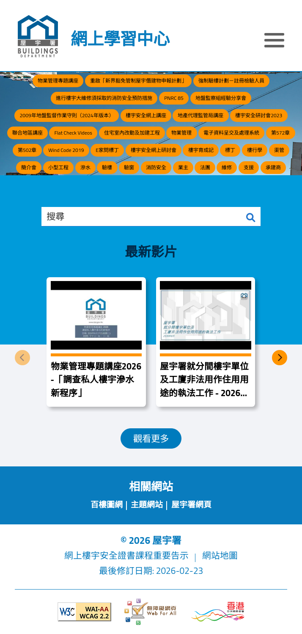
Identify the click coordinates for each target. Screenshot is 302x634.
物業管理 (181, 133)
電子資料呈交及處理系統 (231, 133)
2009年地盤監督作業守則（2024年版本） (67, 115)
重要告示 (171, 555)
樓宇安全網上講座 (146, 115)
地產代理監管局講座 (200, 115)
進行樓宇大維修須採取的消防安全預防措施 (104, 98)
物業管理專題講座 (58, 81)
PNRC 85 (174, 98)
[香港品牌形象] (217, 612)
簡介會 (28, 167)
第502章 (27, 150)
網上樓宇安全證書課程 (108, 555)
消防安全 (156, 167)
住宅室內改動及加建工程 (132, 133)
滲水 (85, 167)
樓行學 (254, 150)
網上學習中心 (120, 39)
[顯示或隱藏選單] (274, 41)
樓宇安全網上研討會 (153, 150)
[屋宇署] (38, 36)
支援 (249, 167)
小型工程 (58, 167)
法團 (205, 167)
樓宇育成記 (201, 150)
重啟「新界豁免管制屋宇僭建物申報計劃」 (138, 81)
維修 (227, 167)
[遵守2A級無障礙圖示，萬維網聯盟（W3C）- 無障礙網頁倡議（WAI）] (84, 611)
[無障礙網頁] (151, 612)
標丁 (230, 150)
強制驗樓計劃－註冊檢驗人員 (231, 81)
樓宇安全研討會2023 (258, 115)
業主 (183, 167)
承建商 (273, 167)
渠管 (279, 150)
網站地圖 (220, 555)
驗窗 (129, 167)
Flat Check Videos (73, 133)
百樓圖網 (107, 504)
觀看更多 (151, 438)
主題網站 (147, 504)
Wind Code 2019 (66, 150)
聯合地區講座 (27, 133)
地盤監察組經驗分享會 (220, 98)
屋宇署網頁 (191, 504)
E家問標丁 (107, 150)
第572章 (280, 133)
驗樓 (107, 167)
